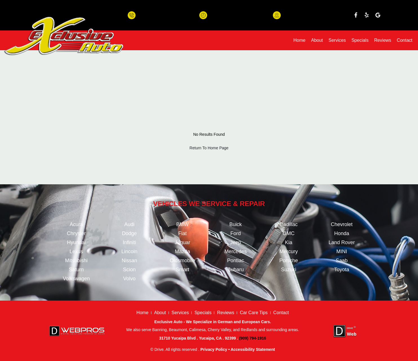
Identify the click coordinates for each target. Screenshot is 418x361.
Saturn (76, 269)
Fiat (182, 233)
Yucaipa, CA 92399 (300, 18)
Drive (159, 349)
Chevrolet (342, 224)
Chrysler (76, 233)
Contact (404, 40)
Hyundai (76, 242)
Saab (342, 260)
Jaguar (182, 242)
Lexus (76, 251)
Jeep (235, 242)
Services (337, 40)
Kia (288, 242)
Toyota (341, 269)
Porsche (288, 260)
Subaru (235, 269)
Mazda (182, 251)
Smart (182, 269)
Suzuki (288, 269)
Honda (341, 233)
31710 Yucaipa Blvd (301, 12)
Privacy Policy (213, 349)
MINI (341, 251)
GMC (289, 233)
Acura (76, 224)
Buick (235, 224)
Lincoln (129, 251)
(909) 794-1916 (151, 18)
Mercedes (235, 251)
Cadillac (289, 224)
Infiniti (129, 242)
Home (299, 40)
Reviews (382, 40)
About (317, 40)
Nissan (129, 260)
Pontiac (235, 260)
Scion (129, 269)
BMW (182, 224)
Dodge (129, 233)
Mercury (288, 251)
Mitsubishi (76, 260)
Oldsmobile (182, 260)
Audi (129, 224)
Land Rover (342, 242)
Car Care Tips (254, 312)
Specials (359, 40)
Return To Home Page (208, 148)
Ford (235, 233)
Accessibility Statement (253, 349)
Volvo (129, 278)
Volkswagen (76, 278)
